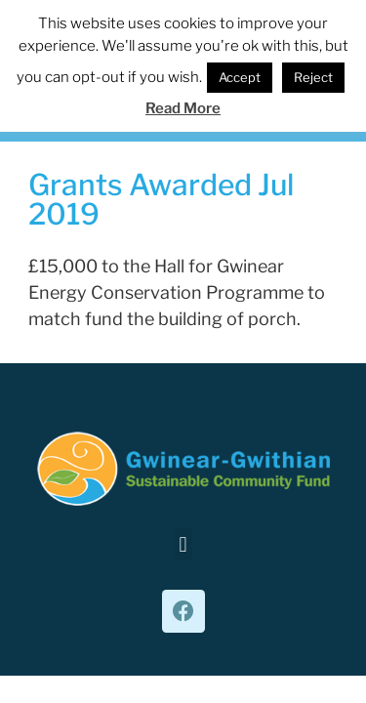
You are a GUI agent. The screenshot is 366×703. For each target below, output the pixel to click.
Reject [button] (313, 77)
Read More (183, 108)
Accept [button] (240, 77)
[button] (183, 544)
